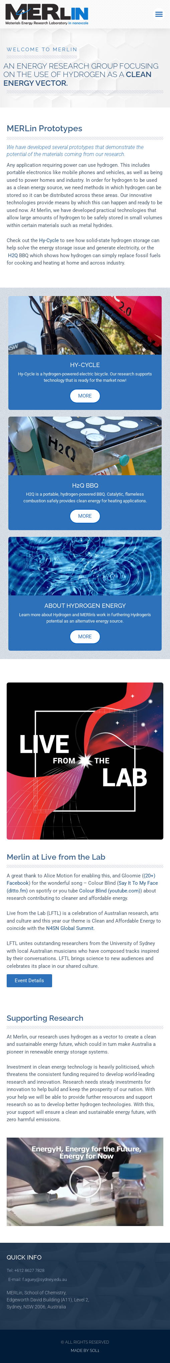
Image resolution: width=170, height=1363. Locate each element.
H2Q (12, 256)
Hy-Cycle (48, 240)
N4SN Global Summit (70, 928)
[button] (159, 14)
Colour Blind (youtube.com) (109, 891)
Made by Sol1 (85, 1350)
